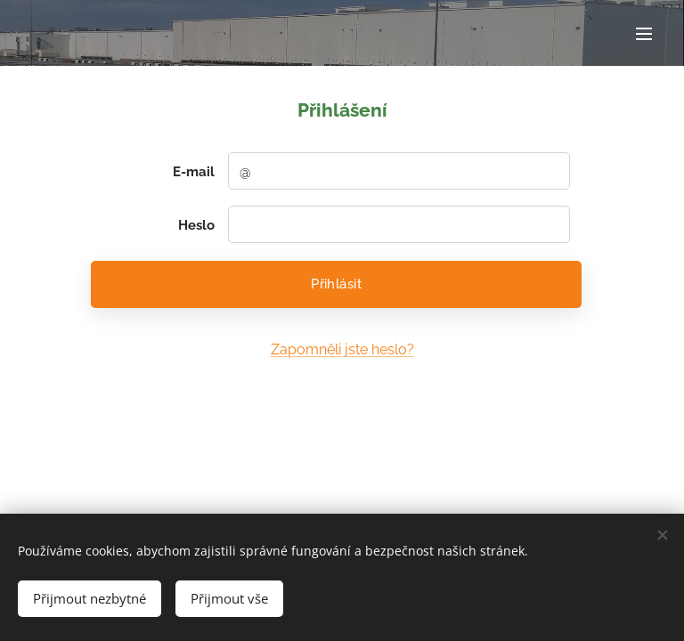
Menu (644, 34)
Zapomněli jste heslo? (342, 349)
